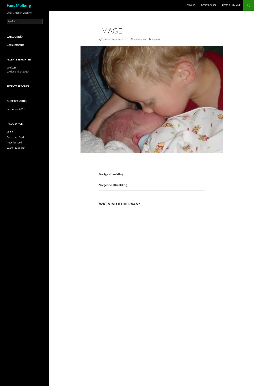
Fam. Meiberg (19, 5)
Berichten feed (15, 137)
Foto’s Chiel (208, 5)
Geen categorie (15, 44)
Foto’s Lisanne (231, 5)
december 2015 (16, 109)
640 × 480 (140, 39)
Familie (190, 5)
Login (10, 131)
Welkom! (12, 67)
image (156, 39)
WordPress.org (15, 147)
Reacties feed (14, 142)
